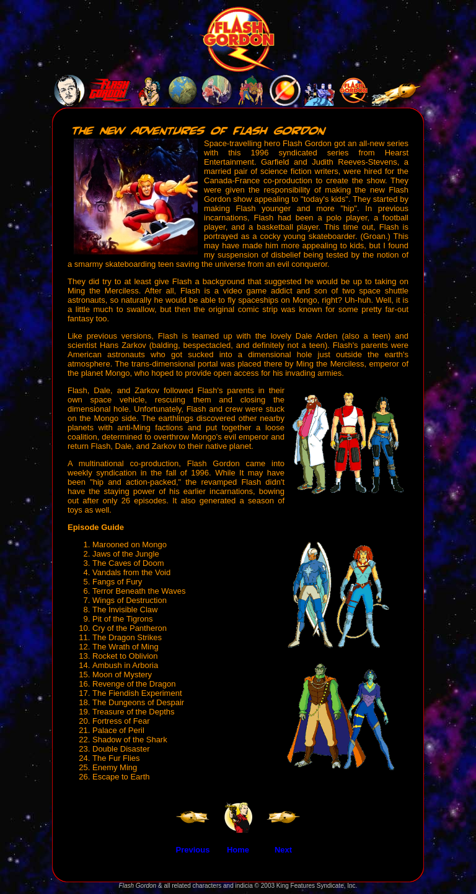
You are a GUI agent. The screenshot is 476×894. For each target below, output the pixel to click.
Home (238, 849)
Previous (193, 849)
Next (283, 849)
